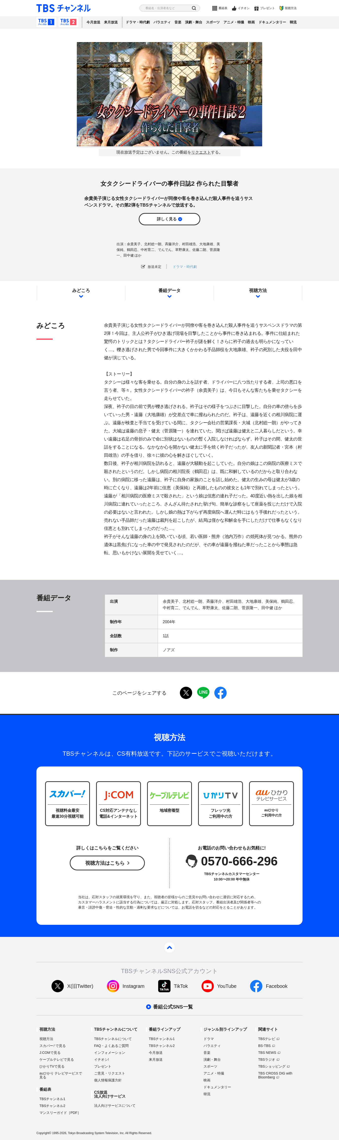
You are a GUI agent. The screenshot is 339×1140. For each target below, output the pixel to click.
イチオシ (244, 8)
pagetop (169, 947)
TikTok (181, 986)
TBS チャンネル (63, 8)
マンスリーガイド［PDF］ (60, 1113)
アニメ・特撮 (233, 22)
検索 (194, 8)
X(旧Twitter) (80, 986)
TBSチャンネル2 (68, 22)
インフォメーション (109, 1053)
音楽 (177, 22)
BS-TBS (264, 1046)
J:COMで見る (50, 1053)
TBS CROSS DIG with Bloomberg (275, 1075)
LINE (203, 693)
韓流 (293, 22)
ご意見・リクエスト (109, 1073)
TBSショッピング (272, 1066)
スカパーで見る (52, 1046)
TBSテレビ (266, 1039)
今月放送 (93, 22)
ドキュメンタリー (272, 22)
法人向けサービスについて (115, 1105)
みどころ (81, 290)
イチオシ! (101, 1059)
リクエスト (201, 152)
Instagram (134, 986)
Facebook (277, 986)
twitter (186, 693)
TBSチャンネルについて (113, 1039)
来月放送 (111, 22)
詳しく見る (167, 219)
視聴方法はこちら (105, 863)
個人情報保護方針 (108, 1080)
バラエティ (162, 22)
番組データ (169, 290)
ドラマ (208, 1039)
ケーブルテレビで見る (56, 1059)
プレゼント (267, 8)
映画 (251, 22)
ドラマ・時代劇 (138, 22)
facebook (220, 693)
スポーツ (213, 22)
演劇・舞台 (193, 22)
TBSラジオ (266, 1059)
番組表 (223, 8)
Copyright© (43, 1133)
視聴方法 (291, 8)
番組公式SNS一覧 (173, 1006)
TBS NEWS (267, 1053)
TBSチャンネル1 (46, 22)
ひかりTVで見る (52, 1066)
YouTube (227, 986)
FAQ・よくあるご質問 (111, 1046)
